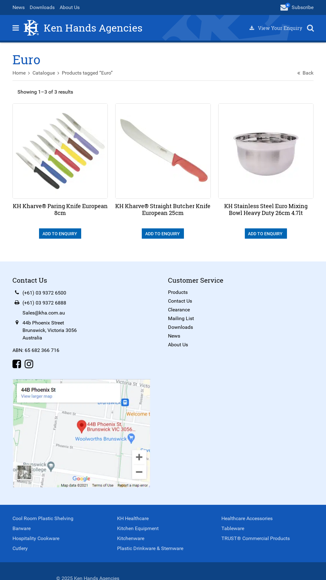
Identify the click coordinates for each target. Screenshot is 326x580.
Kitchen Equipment (138, 528)
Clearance (179, 310)
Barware (21, 528)
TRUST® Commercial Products (255, 538)
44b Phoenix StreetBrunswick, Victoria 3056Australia (49, 330)
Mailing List (181, 318)
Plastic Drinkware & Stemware (150, 548)
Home (19, 73)
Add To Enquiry (60, 233)
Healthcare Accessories (247, 518)
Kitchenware (130, 538)
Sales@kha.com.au (43, 313)
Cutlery (20, 548)
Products (178, 292)
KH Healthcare (133, 518)
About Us (70, 7)
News (18, 7)
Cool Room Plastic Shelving (42, 518)
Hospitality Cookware (35, 538)
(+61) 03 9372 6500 (44, 293)
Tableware (232, 528)
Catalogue (43, 73)
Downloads (42, 7)
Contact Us (180, 301)
